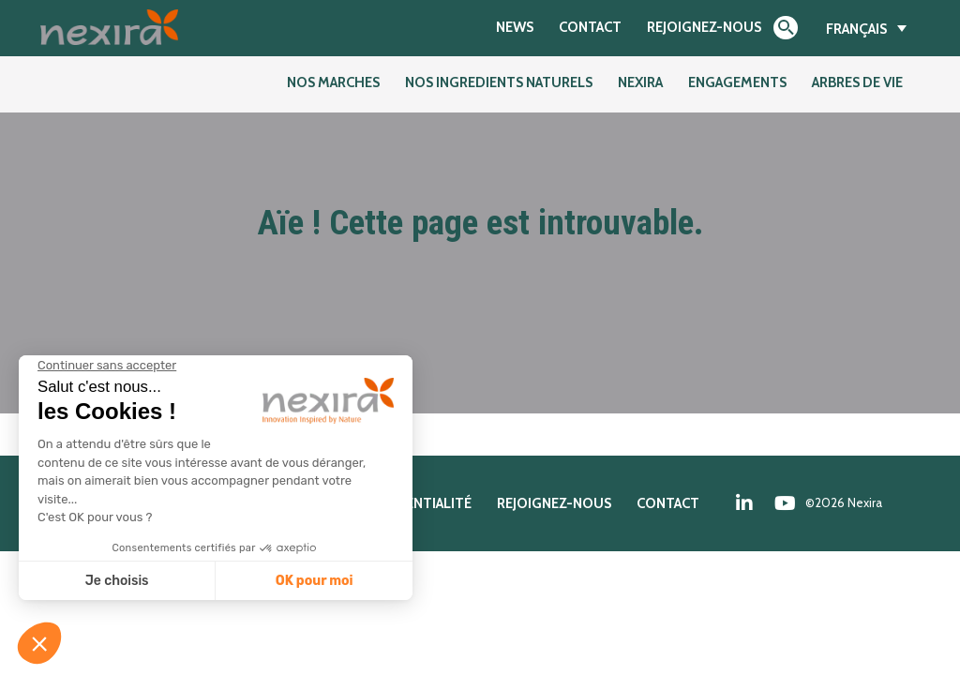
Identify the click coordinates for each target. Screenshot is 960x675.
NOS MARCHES (333, 82)
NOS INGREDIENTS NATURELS (498, 82)
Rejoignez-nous (704, 27)
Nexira (640, 82)
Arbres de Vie (857, 82)
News (514, 27)
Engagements (737, 82)
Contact (590, 27)
